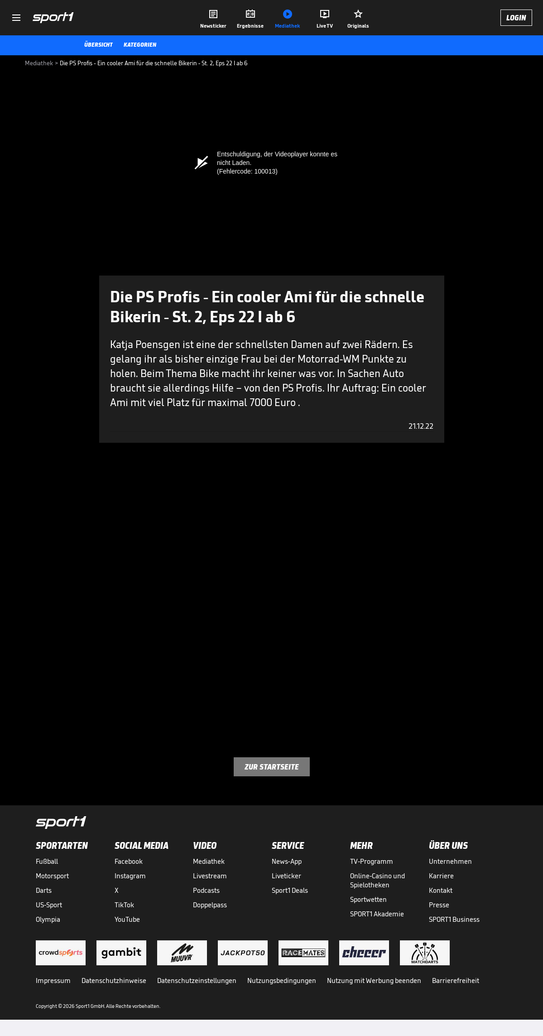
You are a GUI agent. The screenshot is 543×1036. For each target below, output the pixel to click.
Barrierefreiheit (455, 980)
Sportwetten (368, 899)
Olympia (48, 919)
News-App (287, 861)
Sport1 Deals (290, 890)
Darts (44, 890)
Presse (439, 904)
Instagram (130, 875)
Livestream (210, 875)
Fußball (47, 861)
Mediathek (209, 861)
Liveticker (286, 875)
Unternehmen (450, 861)
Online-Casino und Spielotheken (377, 880)
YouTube (127, 919)
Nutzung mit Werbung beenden (374, 980)
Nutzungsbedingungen (281, 980)
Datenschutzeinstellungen (196, 980)
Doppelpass (210, 904)
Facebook (129, 861)
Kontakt (440, 890)
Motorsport (52, 875)
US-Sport (49, 904)
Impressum (53, 980)
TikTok (124, 904)
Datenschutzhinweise (114, 980)
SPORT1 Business (454, 919)
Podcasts (206, 890)
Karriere (441, 875)
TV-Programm (371, 861)
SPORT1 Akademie (377, 914)
